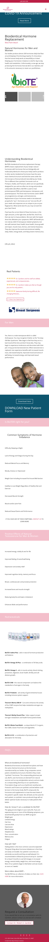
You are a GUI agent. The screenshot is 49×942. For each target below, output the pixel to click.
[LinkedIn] (26, 935)
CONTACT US (37, 519)
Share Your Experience (16, 299)
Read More (24, 20)
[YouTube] (29, 935)
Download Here (24, 401)
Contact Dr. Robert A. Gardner (19, 923)
